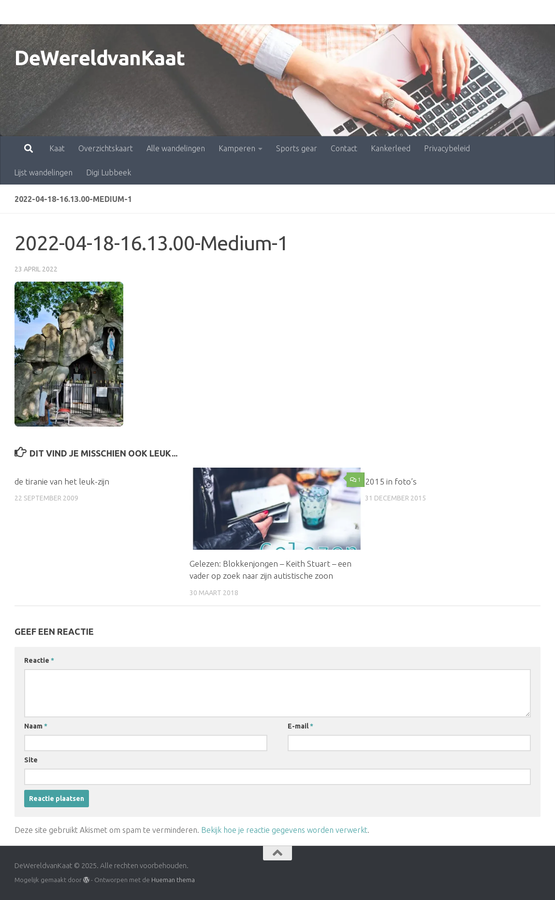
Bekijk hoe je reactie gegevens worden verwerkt (284, 830)
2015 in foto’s (391, 481)
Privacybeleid (404, 12)
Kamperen (194, 12)
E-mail (300, 726)
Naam (35, 726)
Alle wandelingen (133, 12)
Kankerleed (348, 12)
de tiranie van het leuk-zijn (62, 481)
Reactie (39, 660)
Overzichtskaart (63, 12)
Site (31, 760)
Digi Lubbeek (108, 172)
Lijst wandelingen (470, 12)
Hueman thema (173, 879)
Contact (301, 12)
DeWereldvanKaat (100, 57)
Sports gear (254, 12)
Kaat (14, 12)
